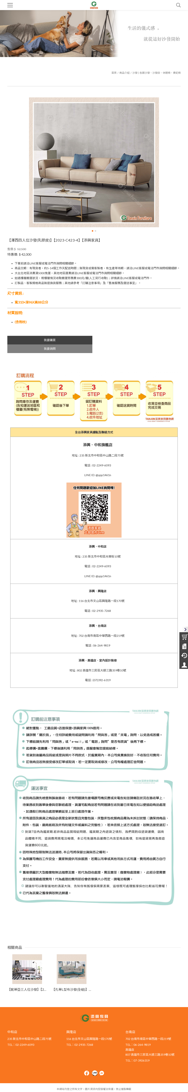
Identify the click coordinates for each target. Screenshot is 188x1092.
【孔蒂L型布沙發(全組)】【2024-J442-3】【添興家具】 (71, 981)
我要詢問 (138, 340)
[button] (92, 231)
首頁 (114, 72)
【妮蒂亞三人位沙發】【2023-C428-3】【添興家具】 (27, 981)
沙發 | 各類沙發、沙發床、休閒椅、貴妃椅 (156, 72)
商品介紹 (124, 72)
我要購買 (50, 340)
